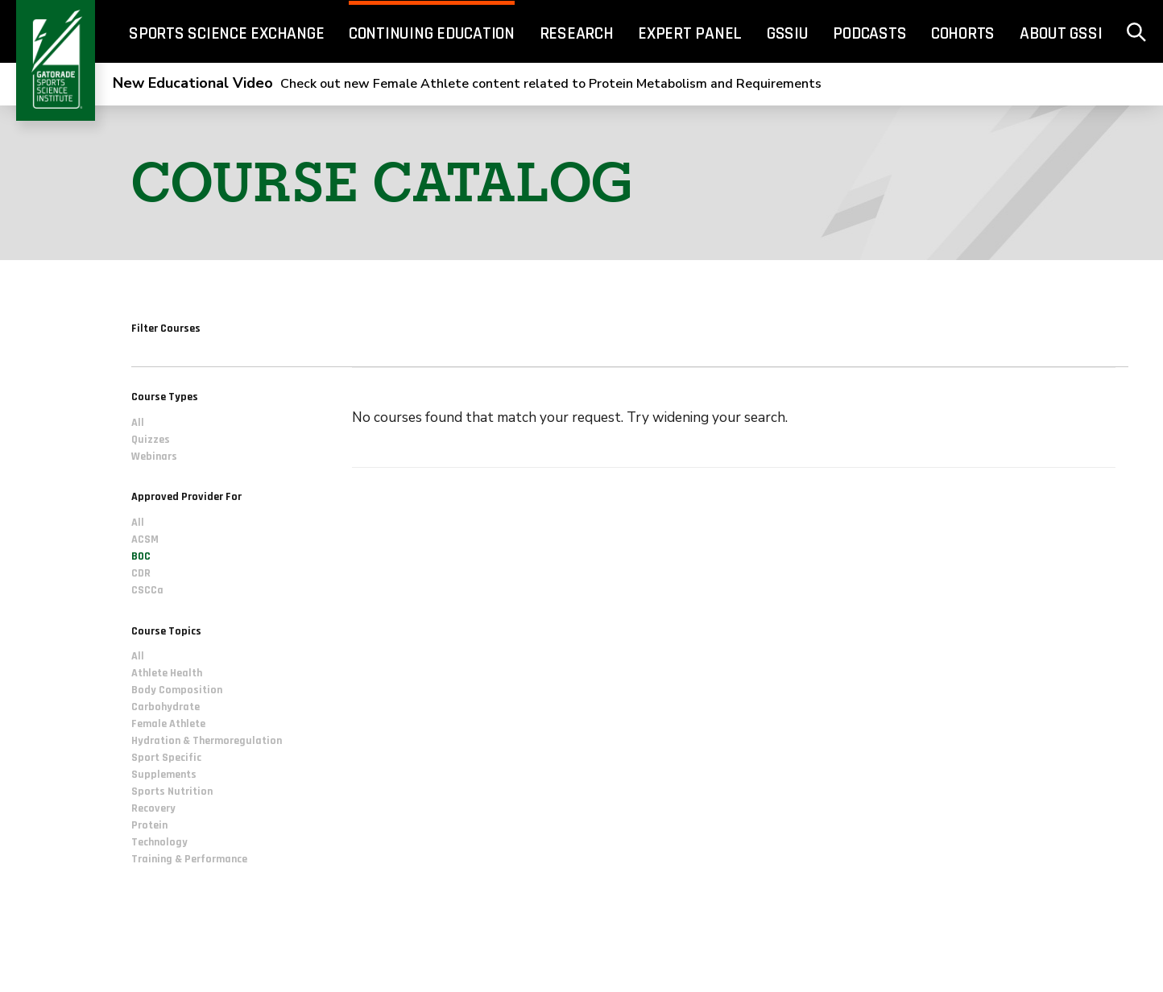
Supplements (164, 774)
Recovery (153, 808)
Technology (159, 842)
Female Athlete (168, 724)
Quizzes (150, 439)
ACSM (145, 539)
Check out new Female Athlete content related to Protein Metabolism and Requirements (467, 84)
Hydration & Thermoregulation (206, 741)
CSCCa (147, 590)
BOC (141, 556)
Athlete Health (166, 673)
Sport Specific (166, 757)
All (137, 422)
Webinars (154, 456)
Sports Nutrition (172, 791)
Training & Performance (189, 859)
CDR (141, 573)
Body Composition (176, 690)
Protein (149, 825)
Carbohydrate (165, 707)
